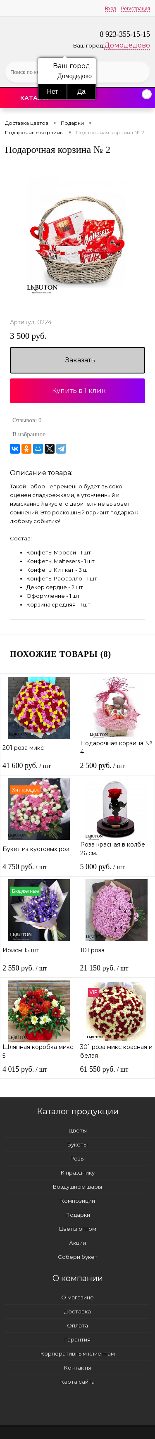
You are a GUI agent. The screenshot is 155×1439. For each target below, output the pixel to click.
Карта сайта (77, 1381)
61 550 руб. (104, 1069)
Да (81, 91)
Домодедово (127, 45)
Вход (110, 9)
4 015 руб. (24, 1069)
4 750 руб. (24, 867)
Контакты (77, 1367)
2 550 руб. (24, 968)
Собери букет (78, 1256)
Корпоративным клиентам (78, 1353)
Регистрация (135, 9)
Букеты (77, 1144)
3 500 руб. (28, 336)
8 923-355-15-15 (125, 34)
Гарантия (77, 1339)
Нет (52, 91)
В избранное (28, 434)
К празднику (78, 1172)
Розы (77, 1158)
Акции (77, 1242)
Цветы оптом (77, 1228)
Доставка (77, 1311)
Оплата (77, 1325)
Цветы (78, 1130)
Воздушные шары (77, 1186)
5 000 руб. (102, 867)
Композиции (77, 1200)
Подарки (77, 1214)
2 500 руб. (102, 765)
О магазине (77, 1297)
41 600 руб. (26, 765)
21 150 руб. (104, 968)
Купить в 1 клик (79, 391)
